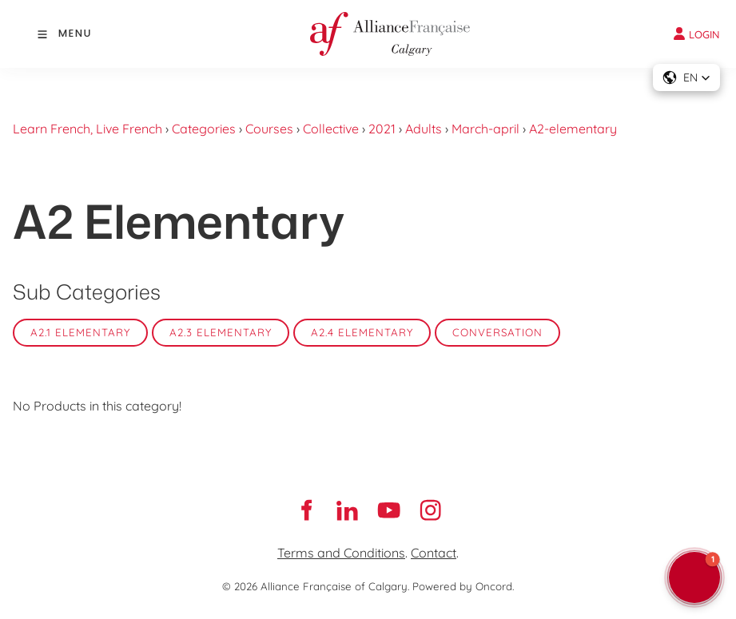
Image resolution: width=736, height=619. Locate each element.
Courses (269, 129)
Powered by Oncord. (463, 586)
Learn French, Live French (87, 129)
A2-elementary (573, 129)
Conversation (497, 332)
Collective (331, 129)
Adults (423, 129)
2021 (382, 129)
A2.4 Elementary (362, 332)
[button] (686, 77)
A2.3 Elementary (220, 332)
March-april (485, 129)
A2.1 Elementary (80, 332)
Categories (204, 129)
